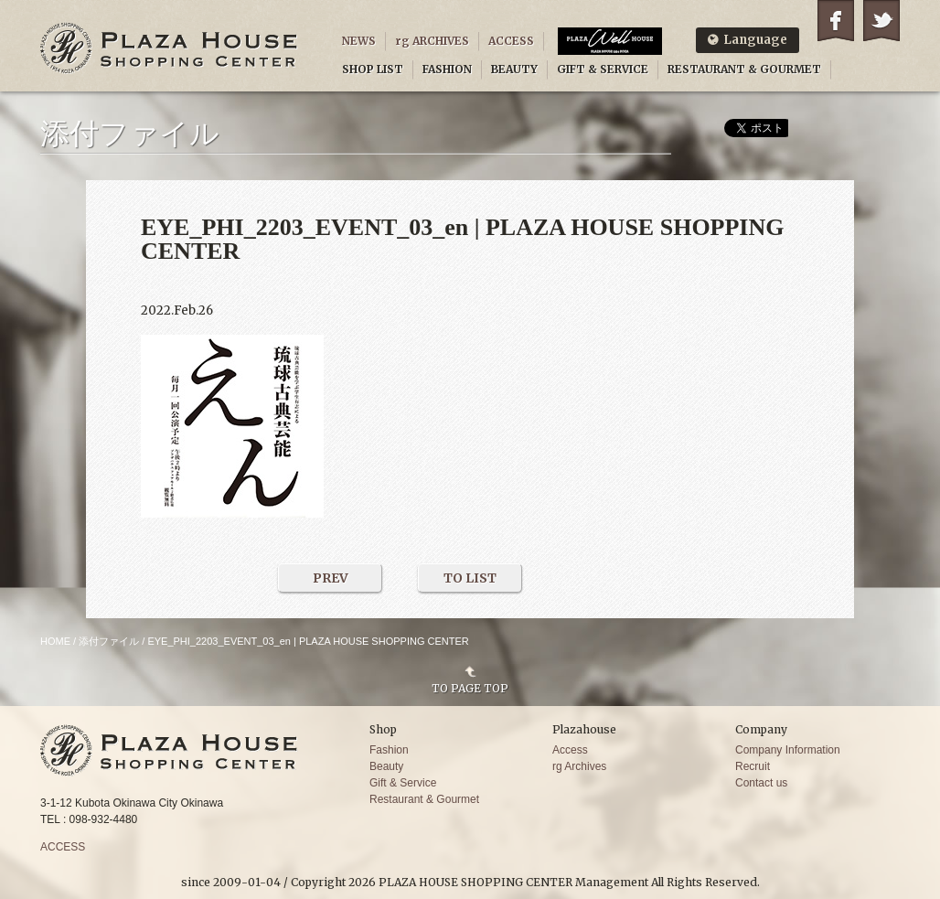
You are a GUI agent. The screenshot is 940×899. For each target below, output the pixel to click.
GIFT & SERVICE (602, 69)
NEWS (359, 41)
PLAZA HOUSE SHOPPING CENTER (169, 48)
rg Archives (579, 766)
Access (570, 750)
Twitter (881, 20)
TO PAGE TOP (470, 687)
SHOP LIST (372, 69)
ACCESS (511, 41)
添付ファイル (109, 641)
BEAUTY (514, 69)
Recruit (752, 766)
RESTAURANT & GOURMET (744, 69)
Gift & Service (402, 782)
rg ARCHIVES (432, 41)
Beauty (386, 766)
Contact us (761, 782)
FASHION (447, 69)
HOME (55, 641)
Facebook (835, 20)
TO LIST (470, 578)
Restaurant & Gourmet (424, 799)
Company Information (787, 750)
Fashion (389, 750)
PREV (330, 578)
